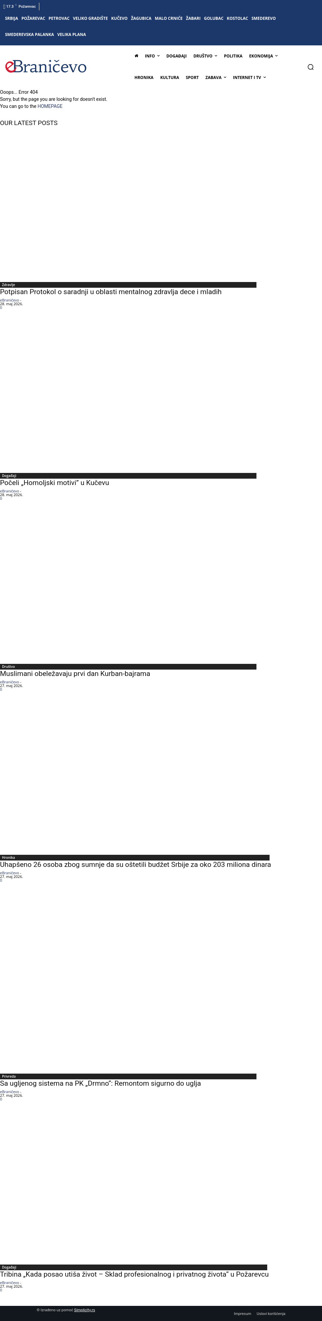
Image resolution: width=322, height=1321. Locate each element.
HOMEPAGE (50, 106)
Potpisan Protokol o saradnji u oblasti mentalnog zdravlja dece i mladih (111, 292)
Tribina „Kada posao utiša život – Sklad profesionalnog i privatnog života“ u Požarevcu (134, 1274)
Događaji (9, 475)
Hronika (8, 857)
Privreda (9, 1076)
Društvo (8, 666)
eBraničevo (9, 300)
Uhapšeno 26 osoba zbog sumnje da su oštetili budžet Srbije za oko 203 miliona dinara (135, 864)
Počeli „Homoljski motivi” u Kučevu (54, 483)
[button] (311, 67)
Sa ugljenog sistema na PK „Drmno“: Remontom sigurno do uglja (100, 1083)
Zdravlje (8, 284)
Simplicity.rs (84, 1310)
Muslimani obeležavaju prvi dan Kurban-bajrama (75, 674)
